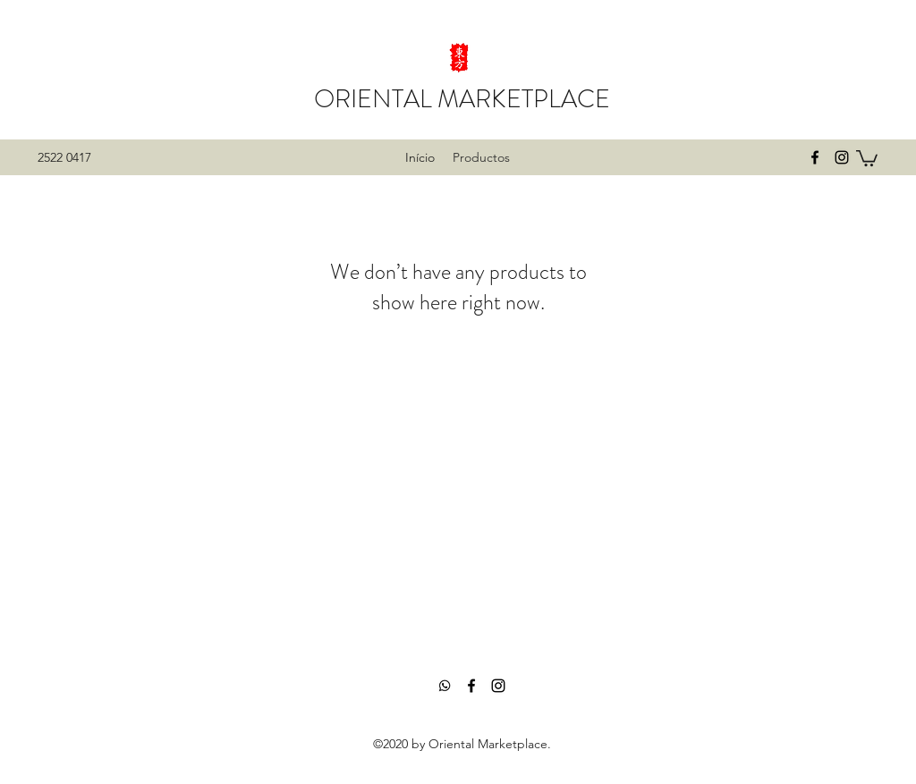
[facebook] (815, 157)
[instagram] (842, 157)
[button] (867, 157)
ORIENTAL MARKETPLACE (462, 99)
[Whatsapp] (445, 686)
